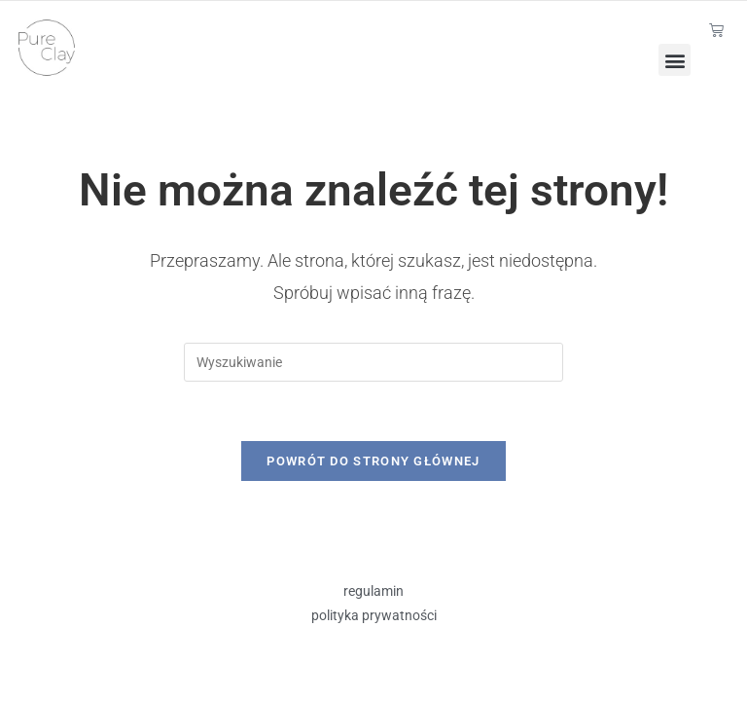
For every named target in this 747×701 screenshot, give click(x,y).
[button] (674, 60)
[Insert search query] (373, 362)
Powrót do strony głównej (373, 461)
